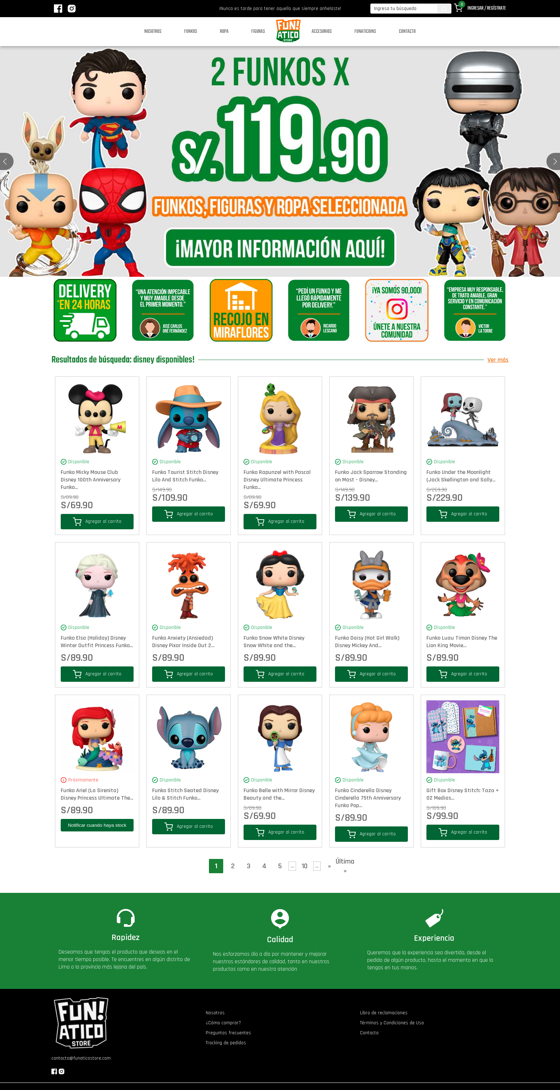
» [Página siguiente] (329, 866)
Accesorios (322, 32)
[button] (555, 161)
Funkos (190, 32)
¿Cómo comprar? (223, 1023)
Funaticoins (365, 32)
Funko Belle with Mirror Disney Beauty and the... (279, 794)
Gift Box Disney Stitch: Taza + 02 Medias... (462, 794)
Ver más (498, 360)
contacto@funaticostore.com (81, 1058)
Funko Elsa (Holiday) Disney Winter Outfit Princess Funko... (97, 641)
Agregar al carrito (97, 522)
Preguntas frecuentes (228, 1033)
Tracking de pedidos (226, 1043)
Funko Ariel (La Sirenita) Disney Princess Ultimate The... (97, 794)
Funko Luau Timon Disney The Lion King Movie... (461, 641)
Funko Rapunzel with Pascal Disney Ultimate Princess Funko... (277, 480)
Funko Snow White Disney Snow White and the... (274, 641)
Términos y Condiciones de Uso (392, 1023)
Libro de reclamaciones (384, 1013)
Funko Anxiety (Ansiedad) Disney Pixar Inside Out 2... (183, 641)
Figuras (258, 32)
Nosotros (152, 32)
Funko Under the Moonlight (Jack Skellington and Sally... (460, 476)
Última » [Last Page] (345, 866)
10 (305, 866)
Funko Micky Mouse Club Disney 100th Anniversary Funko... (90, 480)
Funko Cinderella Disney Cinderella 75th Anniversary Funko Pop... (368, 798)
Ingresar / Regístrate (487, 8)
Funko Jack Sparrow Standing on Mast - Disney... (371, 476)
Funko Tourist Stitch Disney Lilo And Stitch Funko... (185, 476)
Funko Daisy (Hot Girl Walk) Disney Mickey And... (367, 641)
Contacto (407, 32)
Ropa (224, 32)
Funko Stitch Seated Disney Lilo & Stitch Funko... (185, 794)
